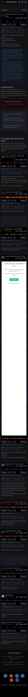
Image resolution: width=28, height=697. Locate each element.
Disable (14, 279)
